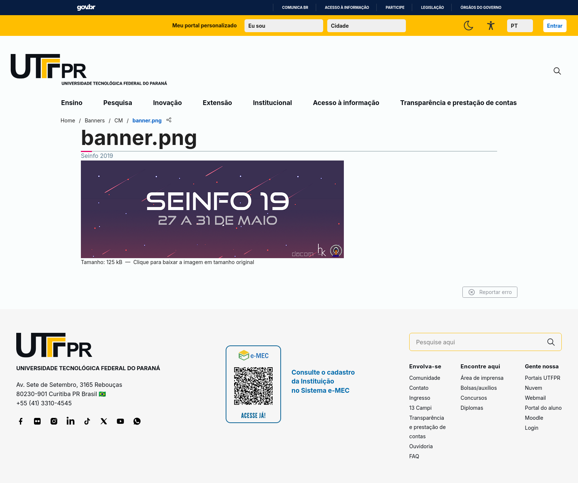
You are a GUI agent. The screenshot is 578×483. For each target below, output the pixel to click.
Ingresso (419, 398)
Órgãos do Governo (481, 8)
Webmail (535, 398)
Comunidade (424, 378)
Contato (418, 388)
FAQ (414, 456)
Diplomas (472, 408)
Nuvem (533, 388)
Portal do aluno (543, 408)
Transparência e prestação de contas (458, 103)
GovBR (86, 7)
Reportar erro (489, 292)
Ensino (72, 103)
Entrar (554, 26)
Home (69, 120)
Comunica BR (295, 8)
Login (531, 428)
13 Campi (420, 408)
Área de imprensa (482, 378)
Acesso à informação (347, 8)
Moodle (534, 418)
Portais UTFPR (542, 378)
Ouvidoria (421, 446)
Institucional (272, 103)
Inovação (167, 103)
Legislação (432, 8)
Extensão (217, 103)
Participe (395, 8)
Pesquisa (117, 103)
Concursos (474, 398)
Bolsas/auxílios (479, 388)
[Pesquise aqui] (478, 342)
